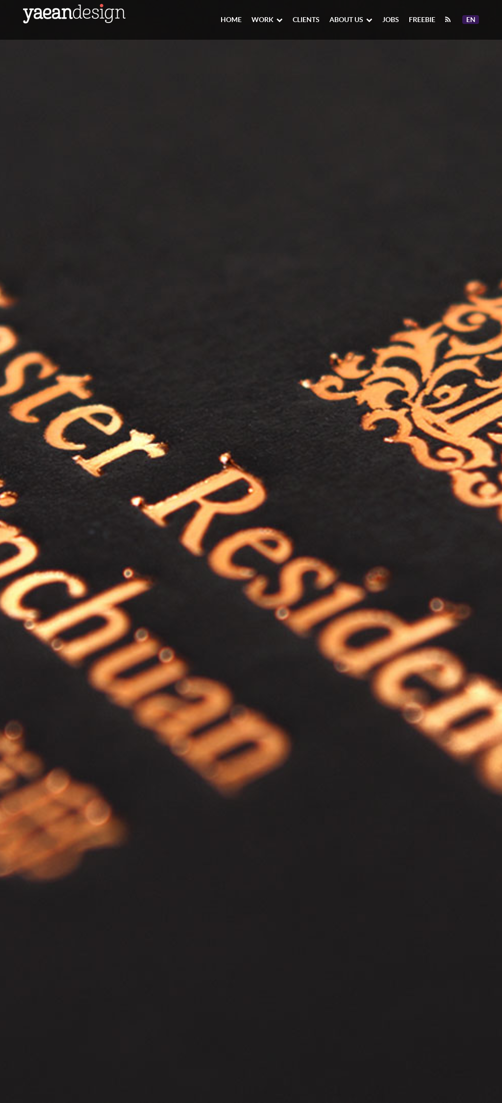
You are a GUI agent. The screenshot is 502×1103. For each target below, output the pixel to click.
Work (267, 20)
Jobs (390, 20)
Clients (306, 20)
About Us (351, 20)
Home (231, 20)
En (472, 20)
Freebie (422, 20)
